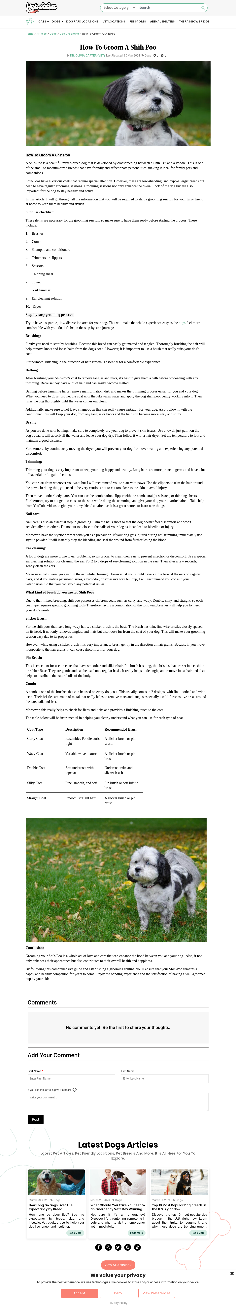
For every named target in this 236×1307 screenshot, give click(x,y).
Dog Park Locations (82, 21)
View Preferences (156, 1293)
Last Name (128, 1071)
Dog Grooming (69, 34)
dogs (182, 323)
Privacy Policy (118, 1303)
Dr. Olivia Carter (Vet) (87, 55)
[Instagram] (108, 1247)
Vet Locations (114, 21)
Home (29, 34)
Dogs (56, 21)
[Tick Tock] (137, 1247)
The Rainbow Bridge (194, 21)
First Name (35, 1071)
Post (35, 1119)
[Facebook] (98, 1247)
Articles (42, 34)
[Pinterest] (127, 1247)
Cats (42, 21)
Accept (79, 1293)
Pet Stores (137, 21)
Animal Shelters (162, 21)
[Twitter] (118, 1247)
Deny (118, 1293)
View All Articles (118, 1265)
